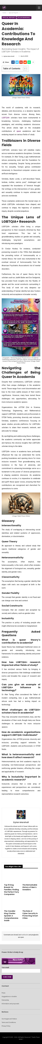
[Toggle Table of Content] (23, 69)
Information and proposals (10, 1003)
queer (19, 131)
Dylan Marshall (24, 18)
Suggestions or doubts (9, 996)
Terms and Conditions (9, 1022)
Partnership (5, 1000)
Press (3, 993)
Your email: (21, 969)
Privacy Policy (6, 1026)
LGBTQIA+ (6, 118)
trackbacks (24, 935)
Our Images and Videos (9, 1019)
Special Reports (9, 18)
